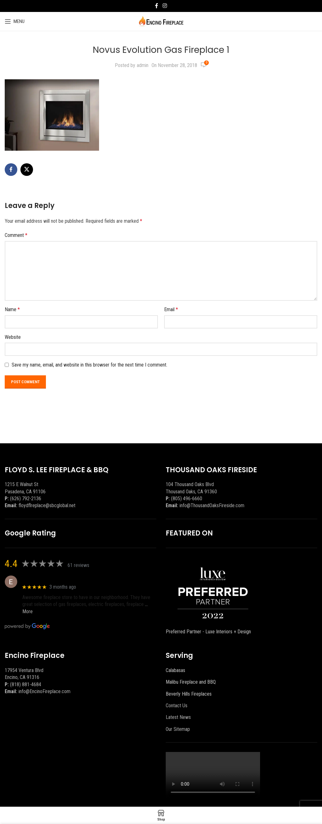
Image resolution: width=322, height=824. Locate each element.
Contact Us (176, 706)
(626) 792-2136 (25, 499)
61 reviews (78, 565)
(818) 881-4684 (25, 684)
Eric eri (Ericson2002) (45, 578)
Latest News (178, 717)
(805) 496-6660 (186, 499)
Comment (16, 235)
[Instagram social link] (164, 6)
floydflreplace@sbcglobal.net (47, 505)
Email (171, 309)
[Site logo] (161, 21)
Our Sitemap (178, 729)
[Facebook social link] (156, 6)
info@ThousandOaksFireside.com (212, 505)
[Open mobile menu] (15, 21)
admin (142, 65)
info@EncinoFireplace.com (44, 691)
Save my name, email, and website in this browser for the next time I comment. (89, 365)
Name (12, 309)
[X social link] (26, 169)
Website (13, 337)
